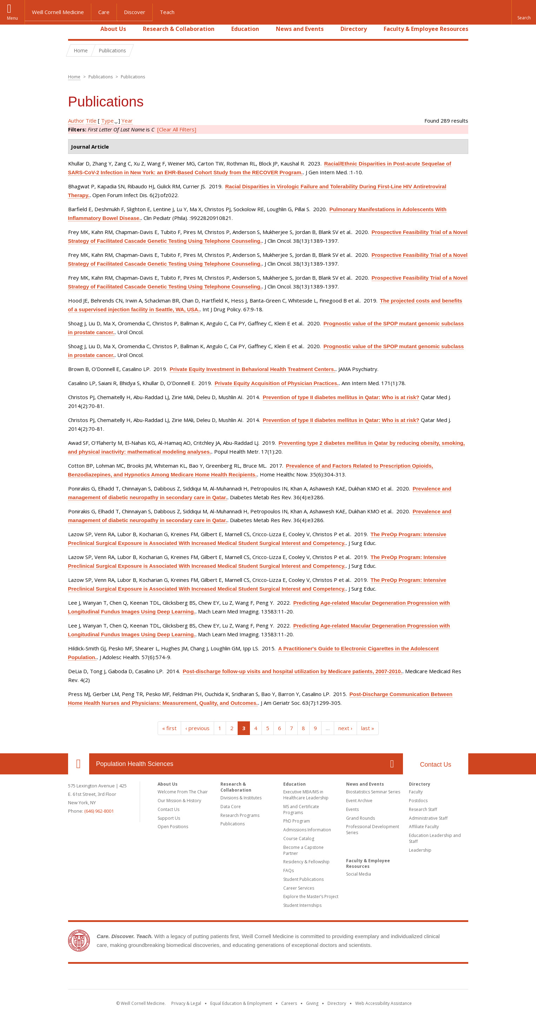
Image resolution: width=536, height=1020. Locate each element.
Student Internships (302, 905)
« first (169, 728)
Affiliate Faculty (424, 827)
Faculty (416, 792)
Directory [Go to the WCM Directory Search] (336, 1003)
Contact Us (435, 764)
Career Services (298, 888)
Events (352, 809)
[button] (523, 12)
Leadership (420, 850)
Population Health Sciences (134, 763)
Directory (353, 29)
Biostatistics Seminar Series (373, 792)
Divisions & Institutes (241, 798)
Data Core (230, 807)
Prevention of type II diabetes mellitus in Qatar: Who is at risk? (341, 397)
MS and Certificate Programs (301, 810)
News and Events (300, 29)
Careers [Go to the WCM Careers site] (289, 1003)
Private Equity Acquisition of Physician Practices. (277, 383)
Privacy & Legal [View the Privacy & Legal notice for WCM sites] (186, 1003)
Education (245, 29)
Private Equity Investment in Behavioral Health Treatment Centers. (253, 369)
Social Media (358, 874)
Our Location (78, 763)
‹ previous (197, 728)
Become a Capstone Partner (303, 850)
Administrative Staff (428, 818)
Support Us (169, 818)
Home (76, 29)
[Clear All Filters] (176, 129)
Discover (134, 11)
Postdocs (418, 801)
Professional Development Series (372, 830)
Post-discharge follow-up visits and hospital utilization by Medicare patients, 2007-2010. (292, 671)
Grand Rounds (360, 818)
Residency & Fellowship (306, 862)
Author (76, 120)
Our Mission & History (179, 801)
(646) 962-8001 (99, 811)
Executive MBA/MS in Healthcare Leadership (306, 795)
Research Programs (239, 815)
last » (367, 728)
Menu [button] (12, 18)
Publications (232, 824)
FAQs (288, 870)
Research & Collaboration (178, 29)
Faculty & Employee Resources (426, 29)
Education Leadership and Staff (435, 838)
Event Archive (359, 801)
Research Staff (423, 809)
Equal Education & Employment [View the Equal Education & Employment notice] (241, 1003)
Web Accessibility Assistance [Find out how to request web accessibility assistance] (383, 1003)
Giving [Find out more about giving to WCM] (312, 1003)
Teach (167, 11)
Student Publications (303, 879)
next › (345, 728)
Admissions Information (307, 830)
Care (104, 11)
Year (127, 120)
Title (91, 120)
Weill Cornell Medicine (58, 11)
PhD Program (296, 821)
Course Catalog (298, 839)
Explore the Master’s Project (310, 896)
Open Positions (173, 827)
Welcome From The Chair (183, 792)
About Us (113, 29)
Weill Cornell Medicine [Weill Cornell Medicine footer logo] (268, 978)
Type (107, 120)
